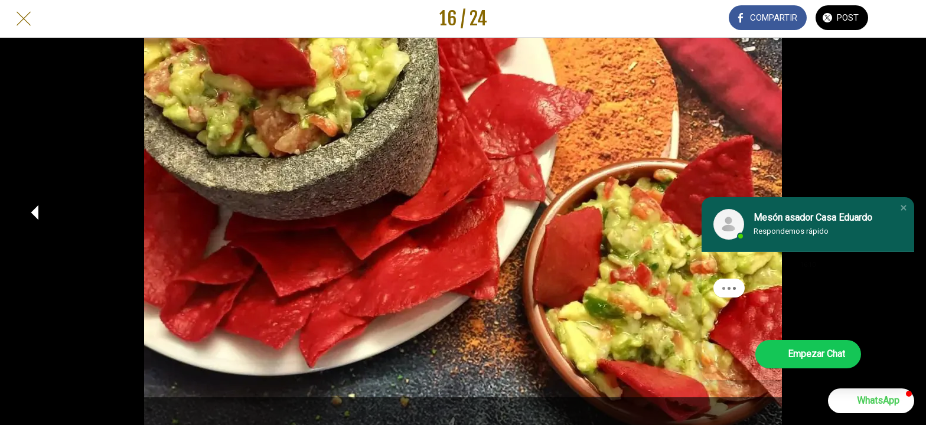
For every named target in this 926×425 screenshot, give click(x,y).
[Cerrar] (24, 19)
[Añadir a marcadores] (902, 19)
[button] (903, 208)
